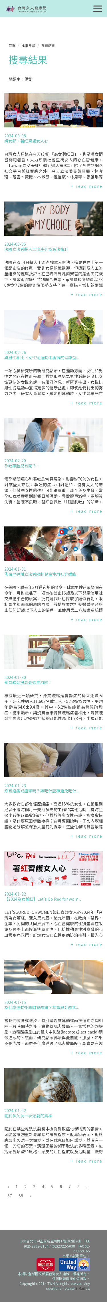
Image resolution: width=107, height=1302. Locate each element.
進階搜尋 (28, 45)
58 (21, 1196)
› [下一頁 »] (30, 1196)
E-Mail (80, 1288)
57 (9, 1196)
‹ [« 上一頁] (8, 1186)
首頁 (12, 45)
